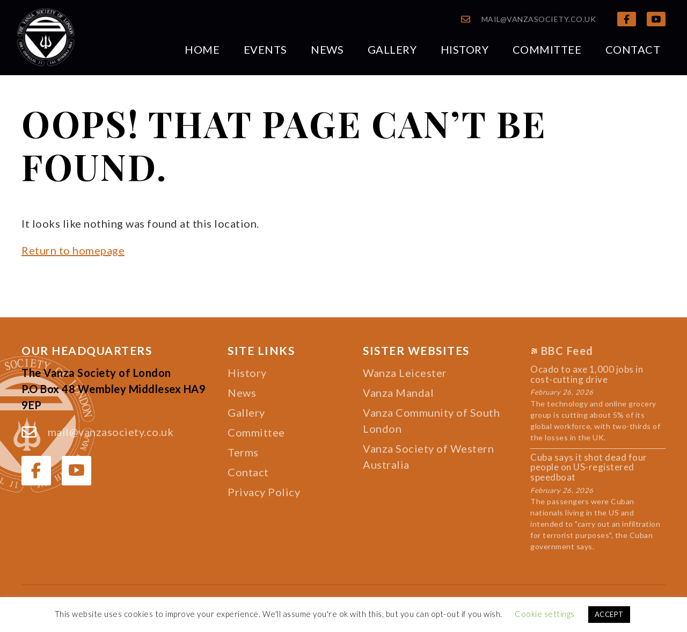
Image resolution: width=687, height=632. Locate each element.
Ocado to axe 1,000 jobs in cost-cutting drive (586, 374)
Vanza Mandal (398, 392)
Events (265, 49)
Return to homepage (73, 250)
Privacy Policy (264, 491)
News (327, 49)
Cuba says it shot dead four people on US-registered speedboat (588, 468)
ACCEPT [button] (609, 614)
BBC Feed (567, 351)
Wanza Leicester (405, 372)
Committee (547, 49)
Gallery (392, 49)
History (465, 49)
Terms (243, 452)
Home (202, 49)
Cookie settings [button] (545, 614)
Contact (633, 49)
